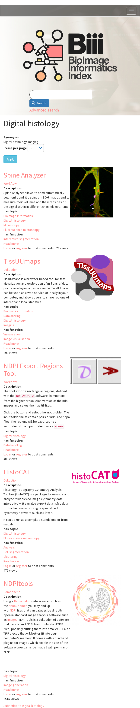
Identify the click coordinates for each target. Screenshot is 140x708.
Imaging (8, 325)
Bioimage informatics (18, 216)
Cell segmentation (16, 552)
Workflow (10, 183)
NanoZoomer (18, 606)
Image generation (15, 685)
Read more (11, 243)
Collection (10, 270)
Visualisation (12, 334)
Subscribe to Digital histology (23, 706)
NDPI (13, 610)
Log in (7, 248)
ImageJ (12, 620)
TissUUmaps (21, 261)
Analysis (9, 547)
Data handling (12, 445)
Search (39, 103)
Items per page (15, 148)
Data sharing (12, 316)
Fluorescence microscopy (21, 230)
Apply (10, 159)
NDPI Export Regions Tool (33, 369)
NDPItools (18, 583)
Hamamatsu (22, 601)
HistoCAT (16, 471)
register (21, 248)
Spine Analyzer (24, 175)
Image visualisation (16, 339)
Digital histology (14, 220)
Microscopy (11, 225)
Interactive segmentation (21, 239)
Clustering (10, 556)
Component (11, 592)
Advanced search (44, 110)
